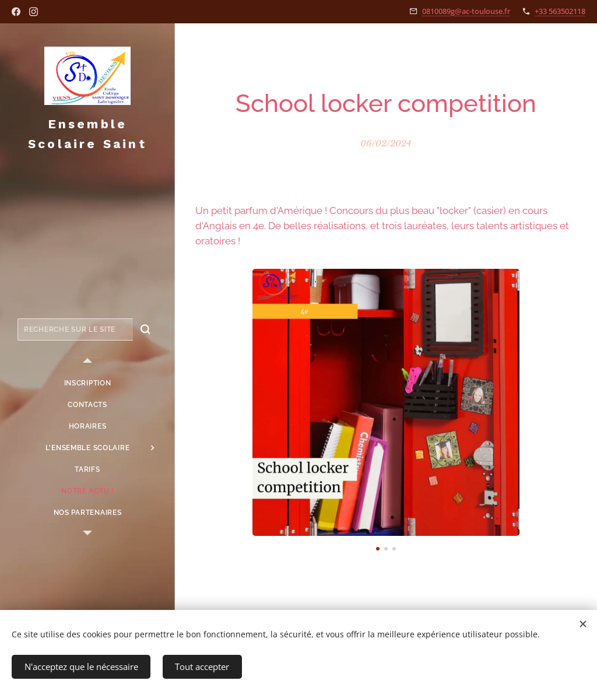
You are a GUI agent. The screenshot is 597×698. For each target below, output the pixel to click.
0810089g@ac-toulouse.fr (466, 11)
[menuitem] (87, 383)
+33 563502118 (560, 11)
